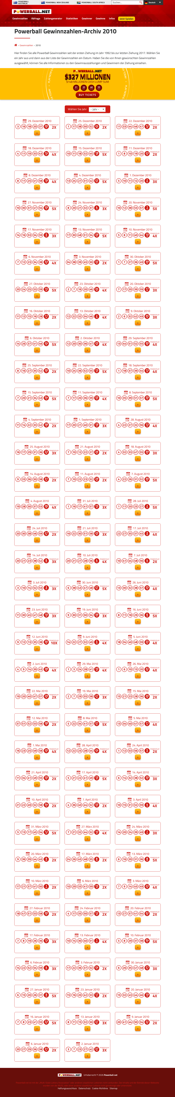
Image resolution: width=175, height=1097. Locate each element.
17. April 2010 (87, 779)
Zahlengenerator (53, 18)
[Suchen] (127, 2)
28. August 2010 (138, 426)
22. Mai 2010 (37, 697)
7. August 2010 (138, 480)
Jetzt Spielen (126, 19)
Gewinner (87, 18)
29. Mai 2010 (87, 670)
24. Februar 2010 (87, 914)
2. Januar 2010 (87, 1050)
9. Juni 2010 (87, 643)
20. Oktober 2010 (138, 290)
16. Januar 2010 (37, 1023)
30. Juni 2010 (87, 589)
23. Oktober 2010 (87, 290)
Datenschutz (84, 1088)
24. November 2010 (87, 209)
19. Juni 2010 (87, 616)
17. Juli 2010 (138, 534)
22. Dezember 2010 (138, 127)
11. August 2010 (87, 480)
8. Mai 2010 (87, 724)
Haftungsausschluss (67, 1088)
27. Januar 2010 (37, 996)
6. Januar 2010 (37, 1050)
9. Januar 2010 (138, 1023)
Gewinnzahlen (20, 18)
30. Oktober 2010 (138, 263)
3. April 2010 (138, 806)
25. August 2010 (37, 453)
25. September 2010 (37, 372)
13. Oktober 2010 (87, 317)
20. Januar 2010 (138, 996)
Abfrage (35, 18)
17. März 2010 (87, 860)
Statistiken (72, 18)
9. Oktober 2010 (138, 317)
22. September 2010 (87, 372)
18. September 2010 (138, 372)
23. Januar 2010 (87, 996)
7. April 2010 (87, 806)
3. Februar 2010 (87, 969)
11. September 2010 (87, 399)
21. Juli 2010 (87, 534)
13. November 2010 (87, 236)
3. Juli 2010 (37, 589)
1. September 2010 (87, 426)
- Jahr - (95, 109)
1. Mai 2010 (37, 752)
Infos (112, 18)
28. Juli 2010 (138, 507)
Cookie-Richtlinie (100, 1088)
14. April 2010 (138, 779)
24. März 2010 (138, 833)
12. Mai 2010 (37, 724)
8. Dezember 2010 (37, 182)
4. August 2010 (37, 507)
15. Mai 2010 (138, 697)
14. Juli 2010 (37, 562)
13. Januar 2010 (87, 1023)
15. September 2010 (37, 399)
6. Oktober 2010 (37, 344)
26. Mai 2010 (138, 670)
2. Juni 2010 (37, 670)
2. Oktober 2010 (87, 344)
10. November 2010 (138, 236)
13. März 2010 (138, 860)
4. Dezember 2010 (87, 182)
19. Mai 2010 (87, 697)
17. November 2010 (37, 236)
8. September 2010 (138, 399)
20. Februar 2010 (138, 914)
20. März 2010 (37, 860)
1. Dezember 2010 (138, 182)
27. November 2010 (37, 209)
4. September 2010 (37, 426)
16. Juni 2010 (138, 616)
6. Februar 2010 (37, 969)
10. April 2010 (37, 806)
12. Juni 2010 (37, 643)
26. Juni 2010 (138, 589)
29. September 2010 (138, 344)
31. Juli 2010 (87, 507)
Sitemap (113, 1088)
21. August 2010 (87, 453)
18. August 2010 (138, 453)
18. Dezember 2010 (37, 154)
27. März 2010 (87, 833)
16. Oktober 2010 (37, 317)
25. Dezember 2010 (87, 127)
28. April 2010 (87, 752)
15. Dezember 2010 (87, 154)
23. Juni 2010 (37, 616)
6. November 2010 (37, 263)
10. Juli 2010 (87, 562)
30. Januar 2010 (138, 969)
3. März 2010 (138, 887)
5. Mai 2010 (138, 724)
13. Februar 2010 (87, 942)
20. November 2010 (138, 209)
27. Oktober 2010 (37, 290)
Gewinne (100, 18)
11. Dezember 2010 (138, 154)
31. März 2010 (37, 833)
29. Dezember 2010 (37, 127)
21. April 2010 (37, 779)
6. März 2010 (87, 887)
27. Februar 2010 (37, 914)
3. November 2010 (87, 263)
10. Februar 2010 (138, 942)
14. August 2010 (37, 480)
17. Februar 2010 (37, 942)
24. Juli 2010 (37, 534)
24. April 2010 (138, 752)
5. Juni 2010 (138, 643)
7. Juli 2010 (138, 562)
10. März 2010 (37, 887)
